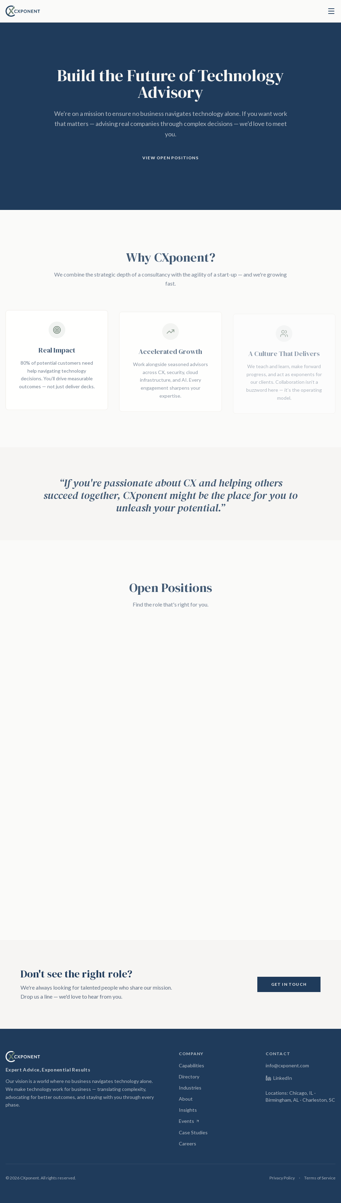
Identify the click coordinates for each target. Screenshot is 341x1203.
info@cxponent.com (287, 1065)
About (186, 1099)
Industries (190, 1088)
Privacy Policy (282, 1177)
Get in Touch (289, 984)
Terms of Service (319, 1177)
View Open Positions (170, 157)
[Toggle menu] (331, 11)
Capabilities (191, 1065)
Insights (188, 1110)
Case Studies (193, 1132)
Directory (189, 1076)
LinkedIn (279, 1078)
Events (189, 1121)
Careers (187, 1143)
